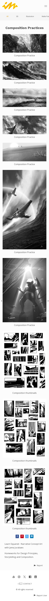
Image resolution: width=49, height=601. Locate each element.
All (7, 16)
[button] (38, 565)
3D (17, 16)
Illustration (30, 16)
